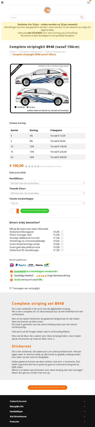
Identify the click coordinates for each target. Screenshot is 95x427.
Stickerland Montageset (22, 231)
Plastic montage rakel (21, 234)
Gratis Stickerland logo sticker (25, 244)
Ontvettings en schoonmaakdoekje (27, 240)
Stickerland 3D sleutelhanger (24, 250)
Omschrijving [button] (18, 295)
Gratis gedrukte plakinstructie (25, 247)
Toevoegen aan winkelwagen (34, 211)
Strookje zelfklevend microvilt (25, 237)
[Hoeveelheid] (12, 211)
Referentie (14, 172)
